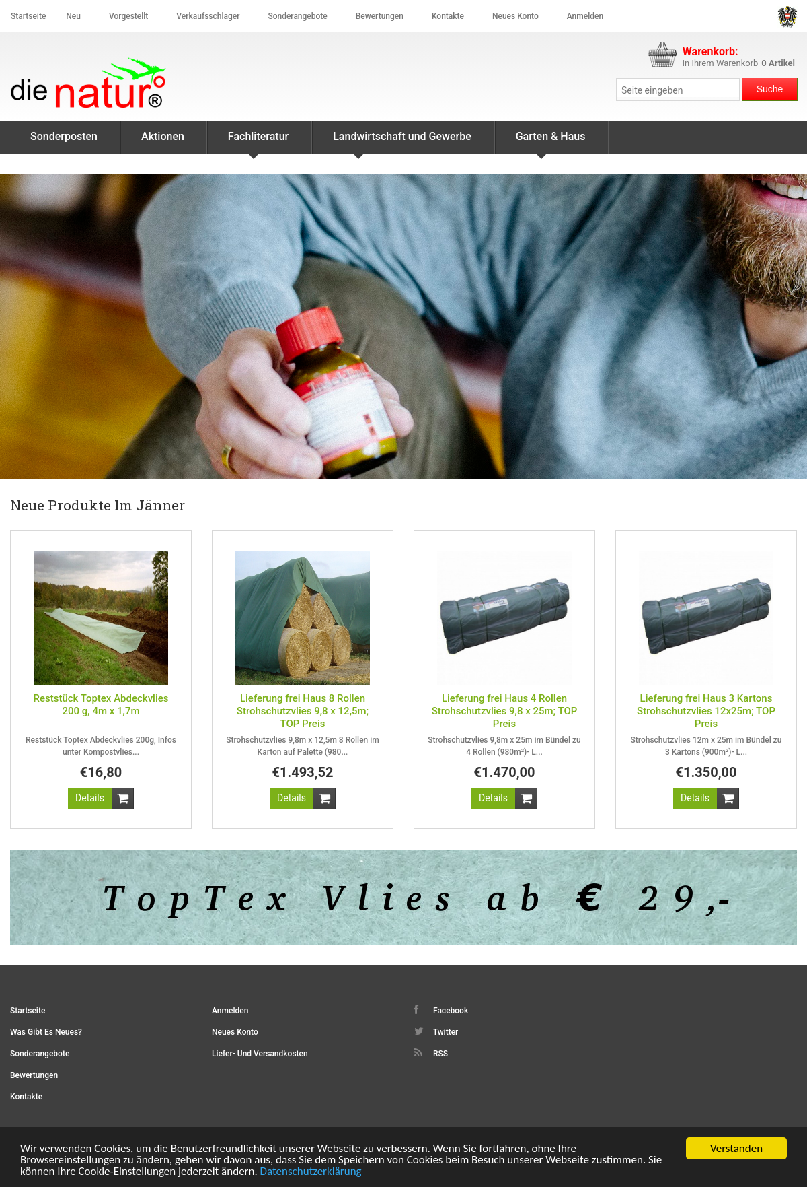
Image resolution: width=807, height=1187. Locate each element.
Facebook (441, 1010)
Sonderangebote (297, 16)
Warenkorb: (710, 51)
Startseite (28, 16)
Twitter (436, 1031)
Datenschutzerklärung (311, 1172)
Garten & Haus (551, 142)
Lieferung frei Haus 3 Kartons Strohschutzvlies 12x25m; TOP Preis (706, 711)
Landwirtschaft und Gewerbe (402, 142)
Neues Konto (235, 1032)
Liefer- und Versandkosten (260, 1053)
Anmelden (585, 16)
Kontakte (448, 16)
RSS (431, 1053)
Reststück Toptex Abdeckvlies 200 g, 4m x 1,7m (100, 704)
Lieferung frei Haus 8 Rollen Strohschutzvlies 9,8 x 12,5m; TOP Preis (303, 711)
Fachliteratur (258, 142)
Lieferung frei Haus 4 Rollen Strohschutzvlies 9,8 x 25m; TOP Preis (505, 711)
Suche (770, 88)
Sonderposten (64, 136)
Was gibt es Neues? (46, 1032)
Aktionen (162, 136)
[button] (90, 798)
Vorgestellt (128, 16)
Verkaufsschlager (207, 16)
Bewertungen (380, 16)
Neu (73, 16)
